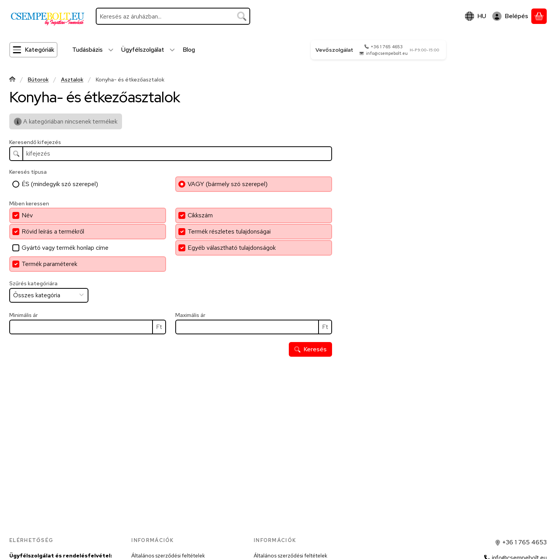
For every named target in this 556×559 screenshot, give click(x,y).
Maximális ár (190, 315)
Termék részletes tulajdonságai (229, 231)
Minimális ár (23, 315)
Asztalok (72, 79)
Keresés (310, 349)
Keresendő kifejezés (35, 142)
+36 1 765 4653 (387, 46)
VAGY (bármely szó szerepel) (228, 184)
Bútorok (38, 79)
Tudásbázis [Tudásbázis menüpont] (87, 50)
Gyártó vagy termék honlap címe (65, 248)
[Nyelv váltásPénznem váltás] (475, 16)
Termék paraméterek (49, 264)
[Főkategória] (12, 80)
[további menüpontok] (111, 50)
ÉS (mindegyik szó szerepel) (60, 184)
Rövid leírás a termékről (53, 231)
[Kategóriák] (33, 50)
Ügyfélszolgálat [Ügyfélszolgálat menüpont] (142, 50)
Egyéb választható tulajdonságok (232, 248)
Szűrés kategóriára (33, 283)
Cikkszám (200, 215)
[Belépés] (510, 16)
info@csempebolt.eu (387, 53)
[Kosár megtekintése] (539, 16)
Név (27, 215)
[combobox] (173, 16)
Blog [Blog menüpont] (189, 50)
